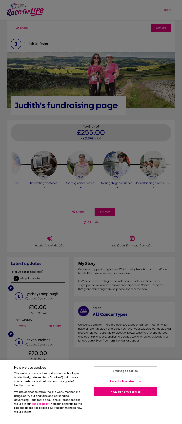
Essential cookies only (125, 381)
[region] (91, 392)
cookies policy (41, 404)
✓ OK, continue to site (125, 392)
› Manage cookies (125, 371)
